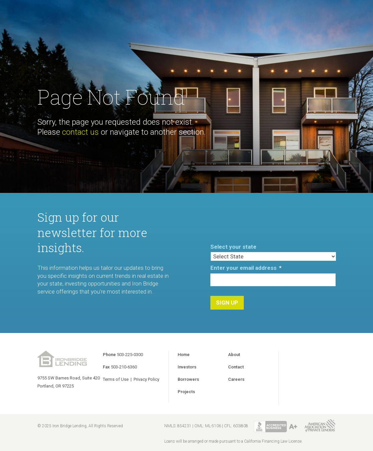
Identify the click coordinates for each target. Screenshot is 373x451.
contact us (80, 132)
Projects (186, 391)
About (234, 354)
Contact (236, 366)
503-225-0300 (130, 354)
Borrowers (188, 379)
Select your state (233, 246)
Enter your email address (246, 267)
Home (184, 354)
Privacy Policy (146, 379)
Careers (236, 379)
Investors (187, 366)
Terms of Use (116, 379)
